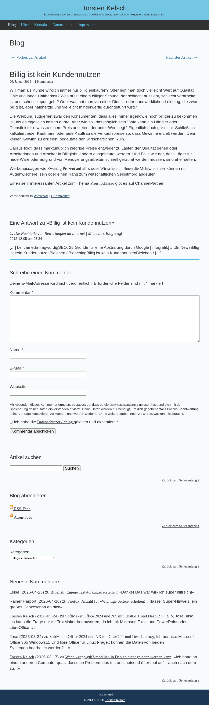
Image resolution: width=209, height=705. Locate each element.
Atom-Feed (21, 517)
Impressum (87, 24)
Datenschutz (157, 14)
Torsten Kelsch (22, 616)
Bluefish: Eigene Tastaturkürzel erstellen (84, 592)
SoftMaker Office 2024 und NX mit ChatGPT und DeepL (112, 616)
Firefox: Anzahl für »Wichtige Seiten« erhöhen (106, 601)
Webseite (18, 386)
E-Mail (17, 368)
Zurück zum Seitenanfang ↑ (180, 480)
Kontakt (40, 24)
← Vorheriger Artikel (28, 57)
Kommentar (60, 196)
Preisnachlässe (102, 183)
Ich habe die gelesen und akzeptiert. (64, 422)
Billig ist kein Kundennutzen (55, 74)
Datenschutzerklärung (124, 404)
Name (16, 350)
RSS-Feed (20, 509)
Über (25, 24)
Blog (12, 24)
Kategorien (19, 552)
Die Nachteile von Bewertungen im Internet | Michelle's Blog (63, 233)
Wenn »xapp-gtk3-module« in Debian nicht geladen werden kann (118, 657)
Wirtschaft (41, 196)
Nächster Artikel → (182, 57)
